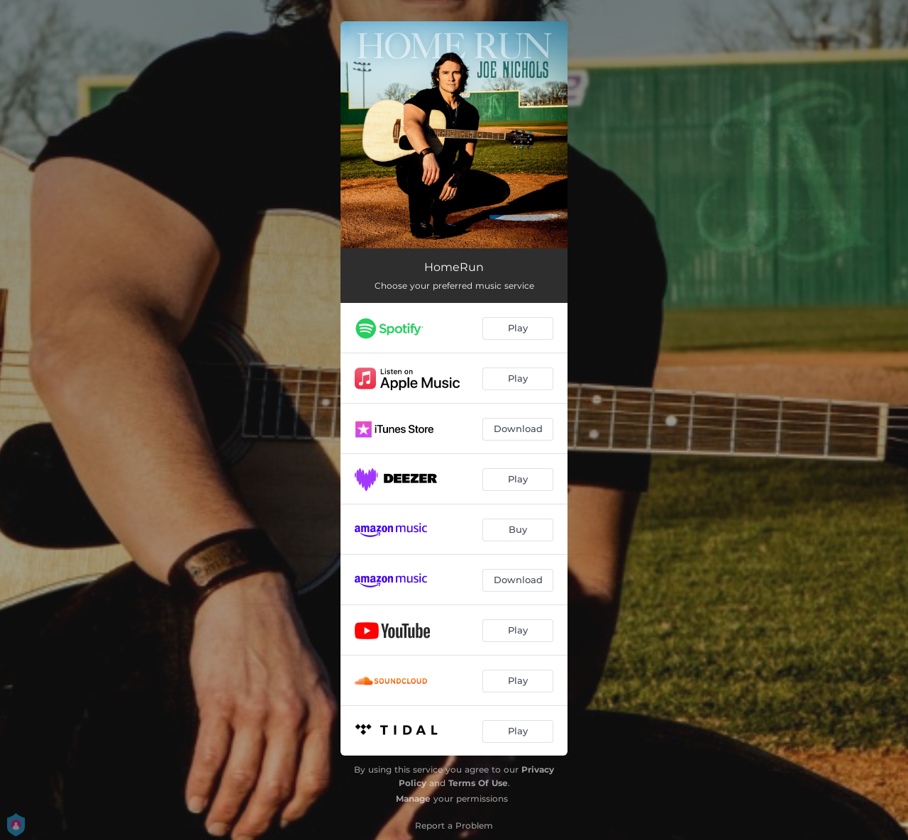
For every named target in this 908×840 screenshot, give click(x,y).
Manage (413, 798)
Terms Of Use (478, 783)
